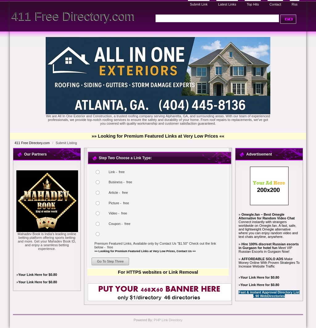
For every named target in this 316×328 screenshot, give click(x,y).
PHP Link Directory (168, 320)
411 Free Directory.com (73, 16)
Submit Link (198, 4)
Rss (294, 4)
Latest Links (227, 4)
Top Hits (253, 4)
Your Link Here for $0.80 (37, 274)
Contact (275, 4)
